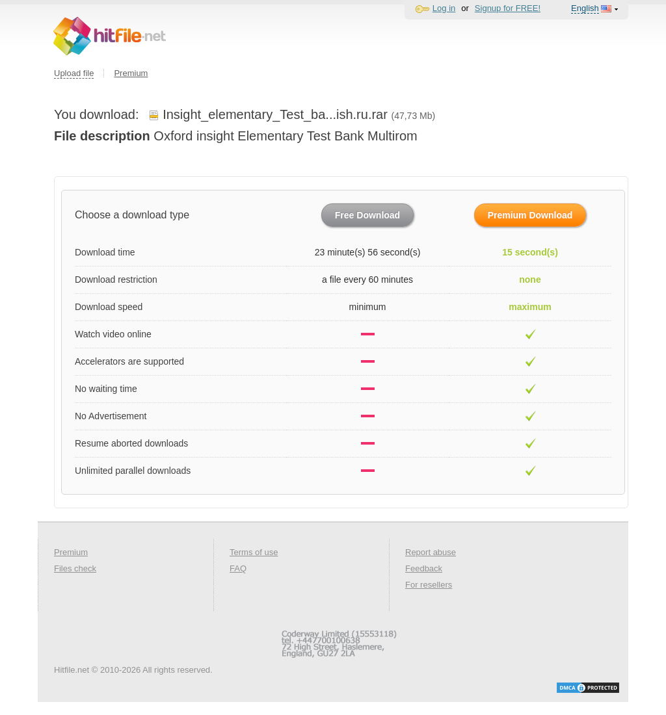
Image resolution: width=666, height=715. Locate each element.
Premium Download (530, 215)
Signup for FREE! (507, 8)
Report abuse (430, 552)
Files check (75, 568)
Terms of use (254, 552)
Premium (131, 73)
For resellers (428, 585)
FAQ (238, 568)
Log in (444, 8)
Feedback (423, 568)
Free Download (367, 215)
